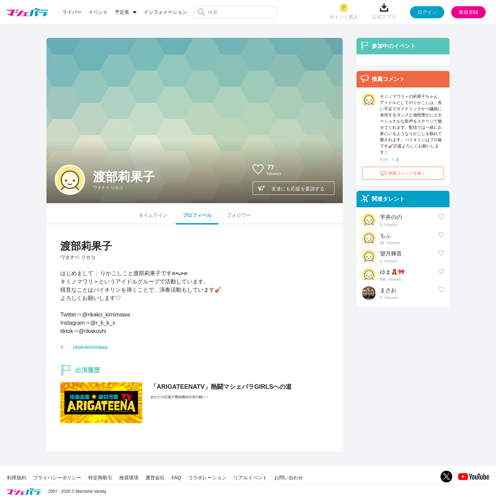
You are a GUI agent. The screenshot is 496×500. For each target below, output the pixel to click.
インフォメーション (165, 12)
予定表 (122, 12)
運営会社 (155, 477)
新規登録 (468, 12)
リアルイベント (250, 477)
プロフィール (197, 215)
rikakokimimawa (90, 347)
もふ (385, 235)
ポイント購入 (343, 11)
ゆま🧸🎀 (392, 272)
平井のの (391, 217)
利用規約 (16, 477)
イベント (98, 12)
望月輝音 (391, 254)
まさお (388, 290)
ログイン (427, 12)
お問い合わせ (288, 477)
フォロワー (239, 215)
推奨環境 (128, 477)
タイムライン (152, 215)
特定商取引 (100, 477)
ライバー (72, 12)
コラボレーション (207, 477)
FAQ (176, 477)
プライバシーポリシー (57, 477)
